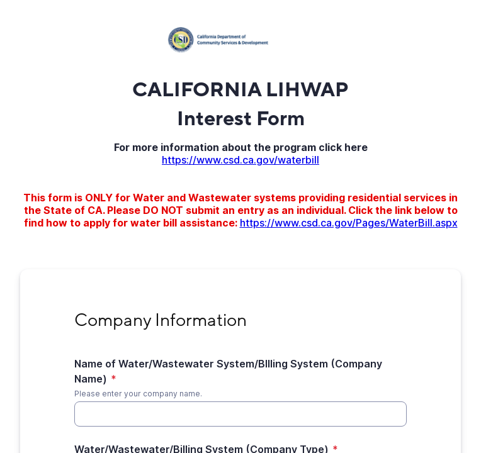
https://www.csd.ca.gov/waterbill (240, 160)
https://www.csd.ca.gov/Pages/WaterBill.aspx (349, 222)
